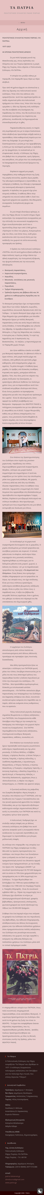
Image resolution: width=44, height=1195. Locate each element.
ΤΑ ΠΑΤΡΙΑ (22, 7)
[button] (40, 1191)
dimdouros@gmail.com (14, 1179)
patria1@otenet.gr (12, 1176)
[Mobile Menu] (22, 22)
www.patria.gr (11, 1182)
